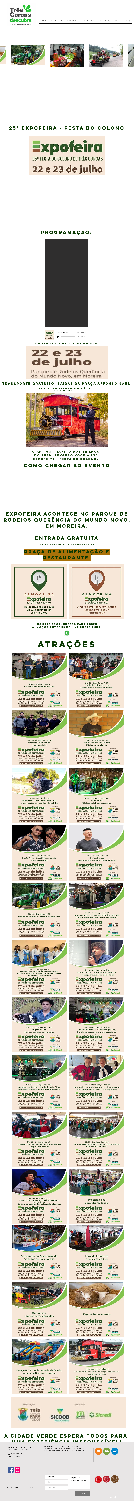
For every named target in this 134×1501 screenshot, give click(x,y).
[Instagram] (17, 1470)
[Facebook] (11, 1470)
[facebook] (115, 1497)
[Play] (58, 336)
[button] (66, 283)
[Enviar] (82, 1493)
